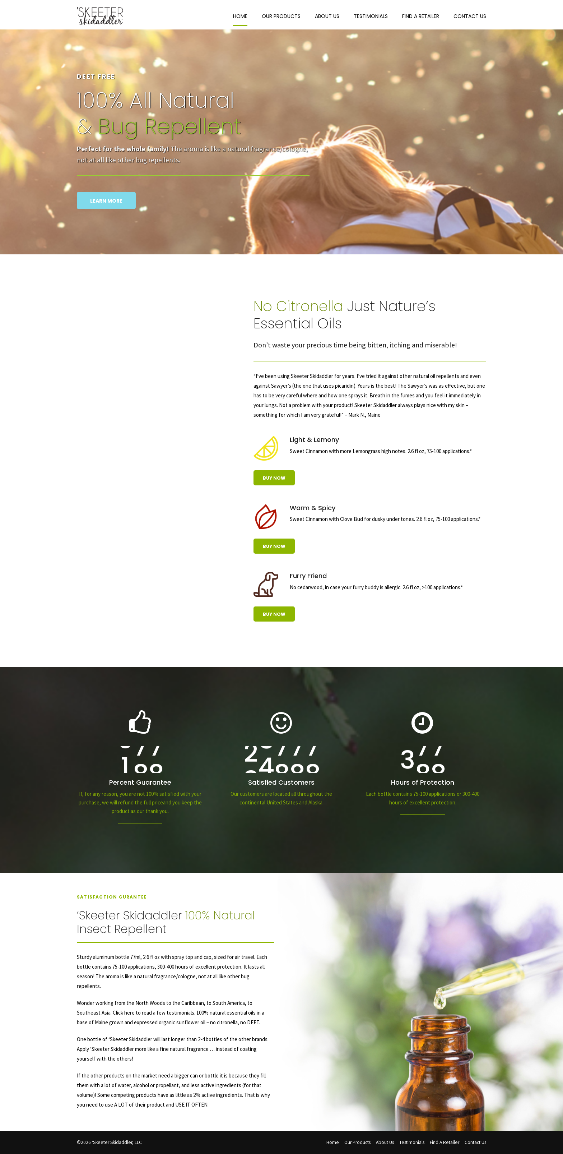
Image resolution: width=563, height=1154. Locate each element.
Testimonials (371, 16)
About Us (327, 16)
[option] (281, 163)
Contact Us (469, 16)
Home (240, 16)
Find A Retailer (420, 16)
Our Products (281, 16)
